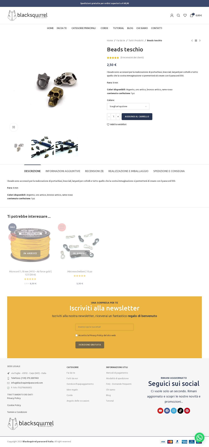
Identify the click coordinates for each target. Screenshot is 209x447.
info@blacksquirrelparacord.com (27, 383)
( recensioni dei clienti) (132, 58)
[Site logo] (27, 15)
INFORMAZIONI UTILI (117, 367)
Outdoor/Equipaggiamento (80, 384)
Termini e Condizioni (17, 412)
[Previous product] (192, 41)
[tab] (32, 170)
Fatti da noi (72, 378)
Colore (110, 100)
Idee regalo (72, 390)
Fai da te (121, 41)
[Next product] (200, 41)
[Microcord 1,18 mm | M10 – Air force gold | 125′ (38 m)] (30, 245)
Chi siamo (110, 390)
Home (110, 41)
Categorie (73, 367)
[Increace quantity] (118, 116)
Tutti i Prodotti (136, 41)
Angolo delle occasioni (78, 401)
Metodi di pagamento (117, 373)
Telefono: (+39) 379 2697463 (25, 378)
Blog (108, 395)
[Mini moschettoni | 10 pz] (80, 245)
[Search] (178, 15)
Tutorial (110, 401)
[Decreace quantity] (109, 116)
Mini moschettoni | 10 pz (79, 271)
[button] (199, 437)
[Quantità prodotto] (113, 116)
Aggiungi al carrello (137, 116)
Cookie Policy (14, 405)
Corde (70, 395)
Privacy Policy (14, 398)
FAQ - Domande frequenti (118, 384)
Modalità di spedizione (117, 378)
